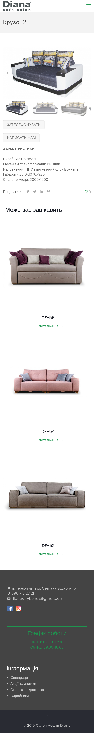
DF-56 (48, 318)
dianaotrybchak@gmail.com (37, 598)
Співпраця (19, 677)
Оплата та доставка (27, 689)
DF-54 (48, 431)
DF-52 (48, 545)
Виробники (19, 695)
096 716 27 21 (22, 593)
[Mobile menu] (88, 6)
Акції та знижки (23, 683)
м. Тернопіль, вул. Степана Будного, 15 (43, 588)
